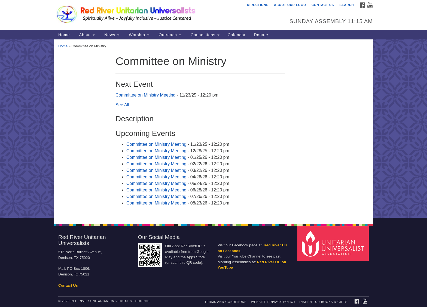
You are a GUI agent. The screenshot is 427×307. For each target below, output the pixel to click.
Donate (261, 35)
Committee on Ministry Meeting (145, 95)
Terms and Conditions (226, 301)
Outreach (169, 35)
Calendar (237, 35)
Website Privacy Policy (273, 301)
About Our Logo (290, 5)
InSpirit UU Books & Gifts (323, 301)
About (86, 35)
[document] (213, 128)
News (111, 35)
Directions (258, 5)
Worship (138, 35)
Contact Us (323, 5)
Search (347, 5)
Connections (204, 35)
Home (64, 35)
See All (122, 105)
